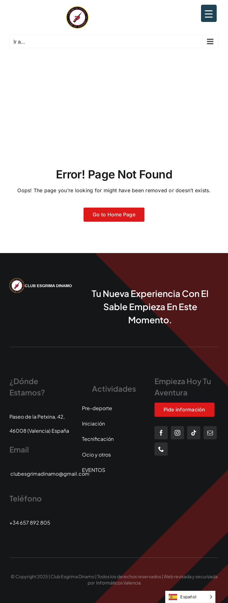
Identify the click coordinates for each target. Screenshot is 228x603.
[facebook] (161, 432)
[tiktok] (193, 432)
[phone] (161, 449)
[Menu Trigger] (209, 13)
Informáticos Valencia (118, 582)
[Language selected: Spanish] (190, 597)
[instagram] (177, 432)
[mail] (210, 432)
